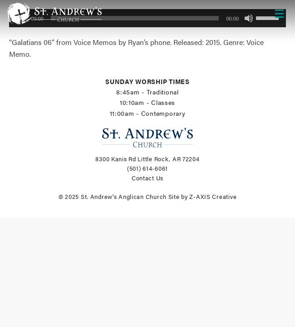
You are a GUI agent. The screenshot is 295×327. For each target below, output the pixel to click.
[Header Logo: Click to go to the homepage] (79, 14)
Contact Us (147, 178)
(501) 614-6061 (147, 168)
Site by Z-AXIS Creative (202, 197)
